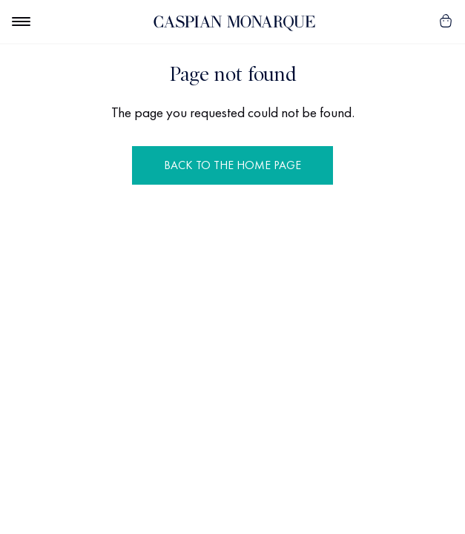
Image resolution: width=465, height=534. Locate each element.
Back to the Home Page (232, 165)
